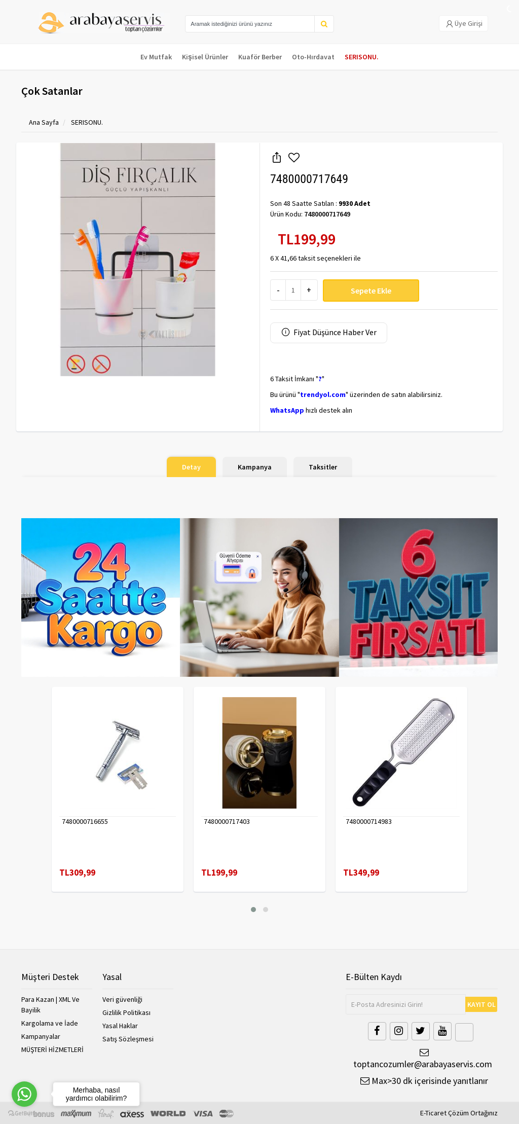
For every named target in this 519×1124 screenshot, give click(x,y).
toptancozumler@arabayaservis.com (421, 1059)
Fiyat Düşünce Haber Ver (329, 332)
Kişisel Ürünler (205, 56)
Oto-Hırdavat (313, 56)
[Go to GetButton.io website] (24, 1113)
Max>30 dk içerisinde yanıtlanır (424, 1080)
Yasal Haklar (120, 1025)
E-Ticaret (433, 1112)
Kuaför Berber (260, 56)
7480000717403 (227, 821)
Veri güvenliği (122, 999)
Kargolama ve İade (49, 1023)
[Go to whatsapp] (24, 1094)
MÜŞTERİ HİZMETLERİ (52, 1049)
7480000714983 (369, 821)
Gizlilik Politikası (126, 1012)
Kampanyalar (40, 1036)
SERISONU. (362, 56)
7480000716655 (85, 821)
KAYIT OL (481, 1004)
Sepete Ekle (371, 290)
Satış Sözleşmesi (128, 1038)
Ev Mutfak (156, 56)
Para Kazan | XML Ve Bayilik (50, 1004)
